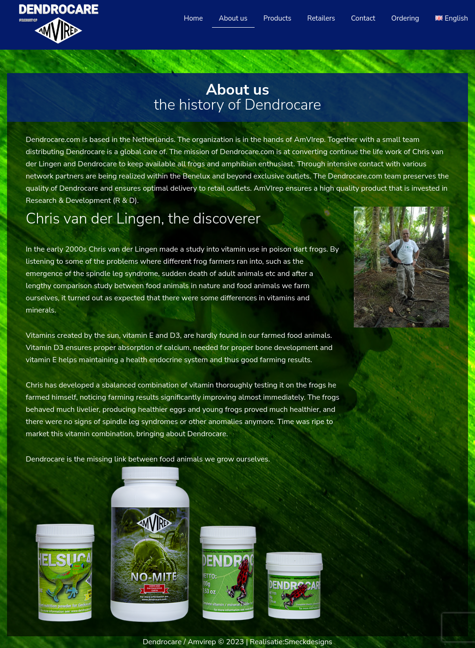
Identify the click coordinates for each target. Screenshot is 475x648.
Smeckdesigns (308, 642)
